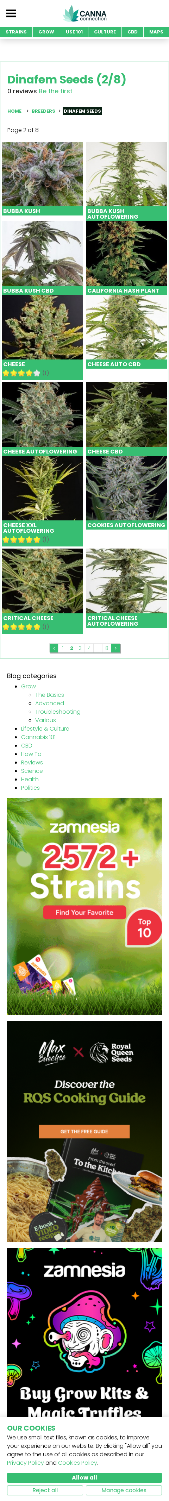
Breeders (43, 111)
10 (37, 372)
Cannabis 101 (38, 737)
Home (14, 111)
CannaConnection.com (84, 13)
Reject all (45, 1490)
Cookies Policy (77, 1463)
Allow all (84, 1478)
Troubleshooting (58, 712)
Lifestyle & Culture (45, 729)
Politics (30, 788)
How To (31, 754)
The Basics (49, 695)
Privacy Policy (25, 1463)
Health (30, 779)
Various (45, 720)
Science (32, 771)
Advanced (49, 703)
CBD (26, 746)
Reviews (32, 762)
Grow (28, 686)
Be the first (56, 91)
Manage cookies (123, 1490)
